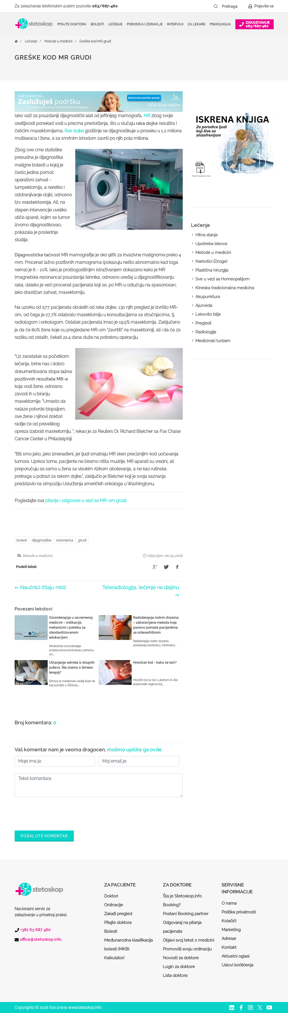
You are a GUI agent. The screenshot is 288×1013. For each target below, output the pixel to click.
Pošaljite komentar (44, 836)
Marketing (231, 929)
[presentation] (56, 812)
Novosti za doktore (181, 957)
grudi (82, 540)
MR (147, 115)
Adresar (229, 938)
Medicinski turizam (212, 340)
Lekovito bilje (208, 314)
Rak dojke (74, 130)
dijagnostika (41, 540)
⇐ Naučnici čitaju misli (40, 587)
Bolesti (110, 931)
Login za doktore (179, 966)
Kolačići (229, 920)
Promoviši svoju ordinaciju (187, 949)
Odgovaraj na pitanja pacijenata (182, 927)
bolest (22, 540)
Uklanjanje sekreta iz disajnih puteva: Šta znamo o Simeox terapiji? (72, 667)
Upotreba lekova (211, 243)
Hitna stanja (206, 234)
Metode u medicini (58, 41)
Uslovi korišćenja (237, 965)
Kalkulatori (114, 957)
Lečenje (31, 41)
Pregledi (203, 323)
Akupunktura (207, 296)
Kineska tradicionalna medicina (224, 287)
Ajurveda (203, 305)
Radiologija (205, 331)
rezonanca (64, 540)
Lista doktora (175, 975)
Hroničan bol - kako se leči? (155, 662)
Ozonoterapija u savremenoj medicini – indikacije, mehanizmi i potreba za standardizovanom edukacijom (71, 627)
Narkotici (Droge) (211, 261)
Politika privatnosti (239, 912)
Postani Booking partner (185, 913)
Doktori (111, 896)
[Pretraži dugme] (216, 6)
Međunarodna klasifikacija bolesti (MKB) (128, 945)
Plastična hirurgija (211, 270)
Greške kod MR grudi (95, 41)
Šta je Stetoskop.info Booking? (182, 900)
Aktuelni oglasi (235, 956)
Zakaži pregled (118, 913)
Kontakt (229, 947)
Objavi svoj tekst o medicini (188, 940)
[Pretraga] (233, 6)
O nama (229, 903)
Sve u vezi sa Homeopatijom (222, 279)
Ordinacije (113, 904)
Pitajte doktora (71, 24)
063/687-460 (105, 6)
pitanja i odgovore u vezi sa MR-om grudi (85, 500)
